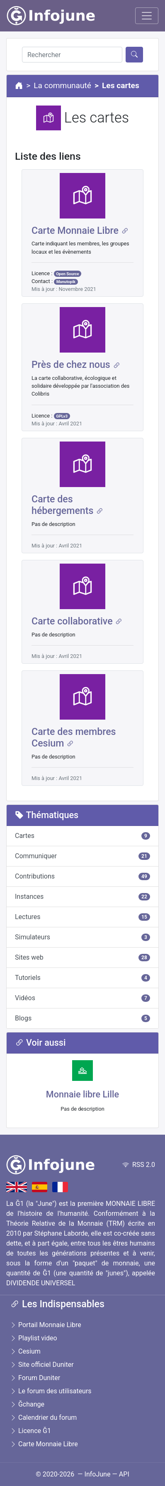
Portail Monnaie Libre (45, 1325)
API (124, 1474)
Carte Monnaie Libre (44, 1444)
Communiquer (82, 856)
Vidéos (82, 998)
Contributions (82, 876)
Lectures (82, 917)
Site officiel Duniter (42, 1364)
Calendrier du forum (43, 1417)
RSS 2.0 (138, 1165)
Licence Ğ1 (30, 1431)
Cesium (25, 1351)
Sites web (82, 957)
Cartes (82, 836)
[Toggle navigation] (146, 15)
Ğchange (27, 1404)
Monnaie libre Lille (82, 1094)
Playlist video (33, 1338)
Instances (82, 896)
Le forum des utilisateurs (51, 1391)
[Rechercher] (72, 54)
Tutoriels (82, 978)
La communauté (62, 85)
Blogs (82, 1018)
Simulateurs (82, 937)
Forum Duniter (35, 1378)
